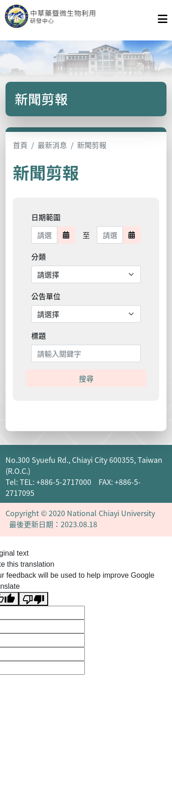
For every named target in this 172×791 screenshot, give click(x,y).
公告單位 (46, 296)
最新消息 (52, 144)
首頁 (20, 144)
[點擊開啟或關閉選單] (162, 17)
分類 (38, 256)
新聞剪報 (91, 144)
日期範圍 (46, 216)
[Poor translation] (33, 599)
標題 (38, 335)
